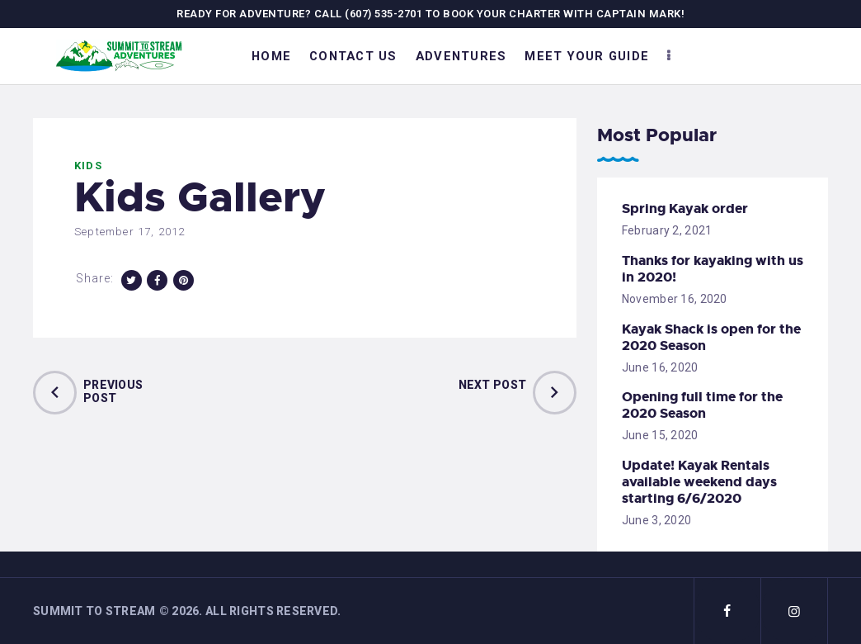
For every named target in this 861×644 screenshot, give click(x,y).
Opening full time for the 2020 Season (702, 405)
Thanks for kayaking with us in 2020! (712, 269)
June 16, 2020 (660, 367)
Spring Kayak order (685, 209)
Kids (88, 165)
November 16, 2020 (674, 298)
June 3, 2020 (656, 520)
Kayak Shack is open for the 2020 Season (711, 337)
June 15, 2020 (660, 435)
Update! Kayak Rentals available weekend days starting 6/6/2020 (699, 482)
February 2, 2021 (667, 230)
